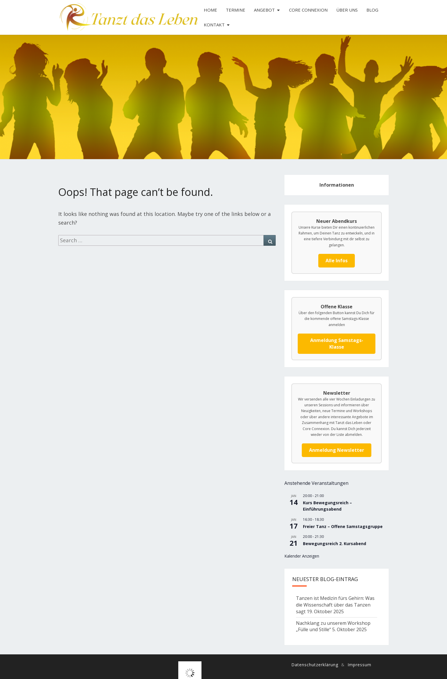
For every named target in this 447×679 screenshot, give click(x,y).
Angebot (264, 10)
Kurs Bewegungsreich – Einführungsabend (327, 506)
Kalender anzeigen (301, 556)
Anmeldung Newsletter (336, 450)
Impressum (359, 664)
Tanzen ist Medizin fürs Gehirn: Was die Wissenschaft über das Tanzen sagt (335, 605)
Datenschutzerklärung (314, 664)
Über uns (347, 10)
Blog (372, 10)
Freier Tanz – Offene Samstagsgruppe (343, 526)
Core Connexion (308, 10)
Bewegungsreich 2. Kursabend (334, 543)
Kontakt (214, 25)
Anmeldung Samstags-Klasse (336, 343)
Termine (235, 10)
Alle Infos (337, 260)
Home (210, 10)
